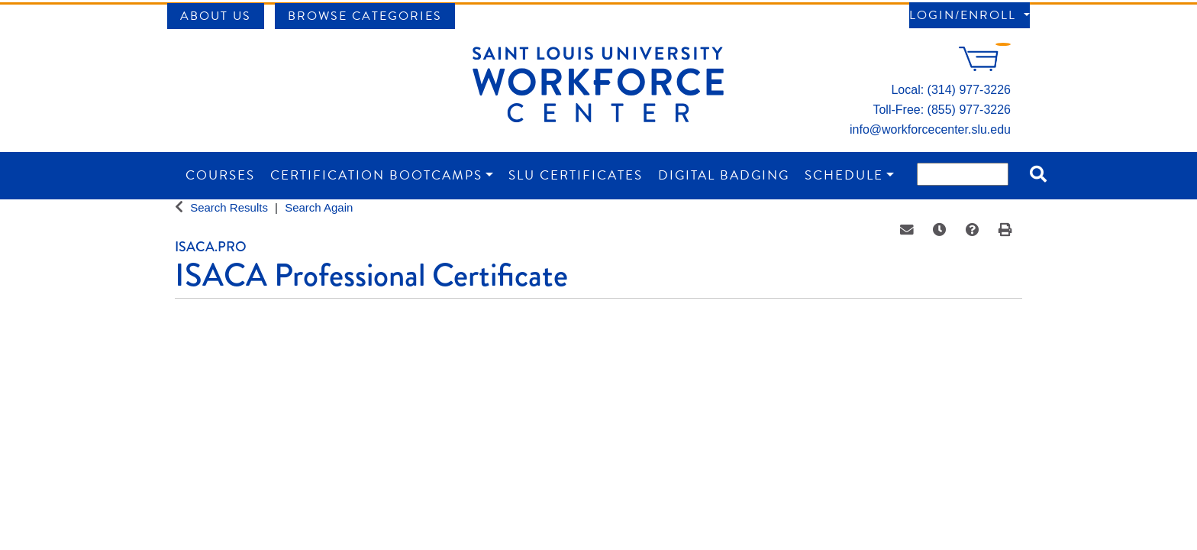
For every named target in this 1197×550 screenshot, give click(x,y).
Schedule (844, 175)
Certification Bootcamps (376, 175)
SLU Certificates (575, 175)
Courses (220, 175)
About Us (215, 16)
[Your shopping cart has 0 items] (985, 66)
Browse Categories (365, 16)
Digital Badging (723, 175)
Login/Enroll (965, 15)
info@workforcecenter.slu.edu (930, 129)
